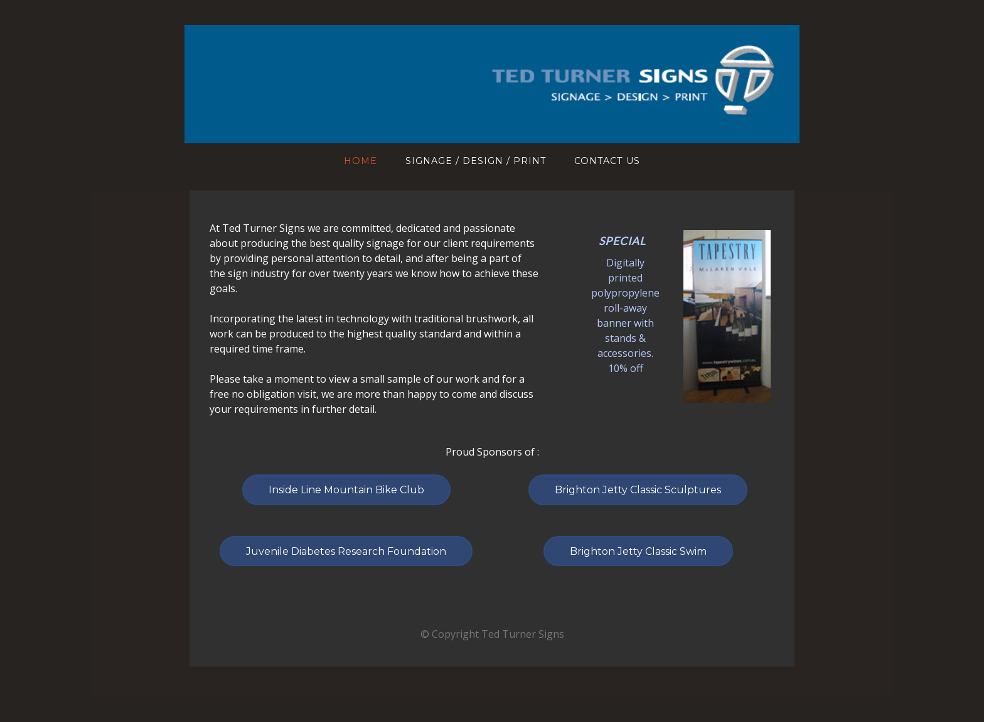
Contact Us (607, 161)
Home (360, 161)
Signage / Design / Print (476, 161)
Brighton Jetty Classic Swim (638, 551)
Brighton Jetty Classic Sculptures (638, 490)
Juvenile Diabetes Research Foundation (346, 551)
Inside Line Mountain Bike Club (346, 490)
